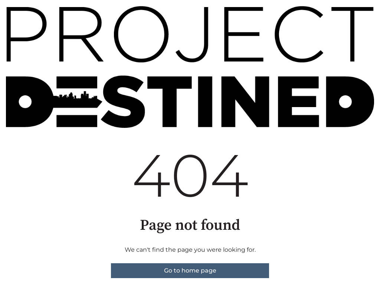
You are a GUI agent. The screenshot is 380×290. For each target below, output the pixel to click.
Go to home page (190, 270)
